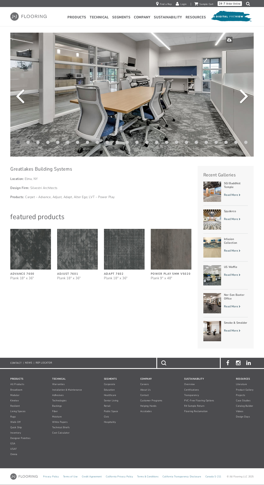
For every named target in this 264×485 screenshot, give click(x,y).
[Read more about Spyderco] (225, 219)
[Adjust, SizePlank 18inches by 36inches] (77, 252)
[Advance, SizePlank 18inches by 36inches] (30, 252)
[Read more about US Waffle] (225, 275)
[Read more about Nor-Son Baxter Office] (225, 303)
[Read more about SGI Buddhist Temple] (225, 192)
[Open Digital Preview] (231, 17)
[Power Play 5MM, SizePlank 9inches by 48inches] (171, 252)
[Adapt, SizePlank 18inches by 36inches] (124, 252)
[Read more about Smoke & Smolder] (225, 331)
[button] (249, 4)
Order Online (230, 4)
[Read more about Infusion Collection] (225, 247)
